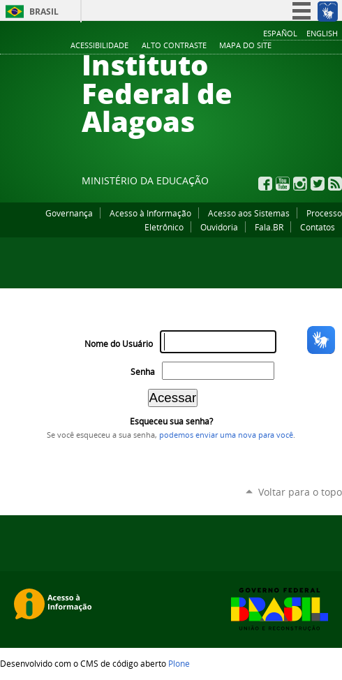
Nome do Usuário (118, 344)
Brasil (44, 11)
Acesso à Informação (150, 213)
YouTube (283, 184)
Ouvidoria (219, 226)
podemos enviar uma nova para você (226, 435)
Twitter (318, 184)
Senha (143, 372)
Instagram (300, 184)
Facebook (265, 184)
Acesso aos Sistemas (249, 213)
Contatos (317, 226)
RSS (335, 184)
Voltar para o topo (300, 491)
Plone (179, 663)
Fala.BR (269, 226)
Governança (69, 213)
